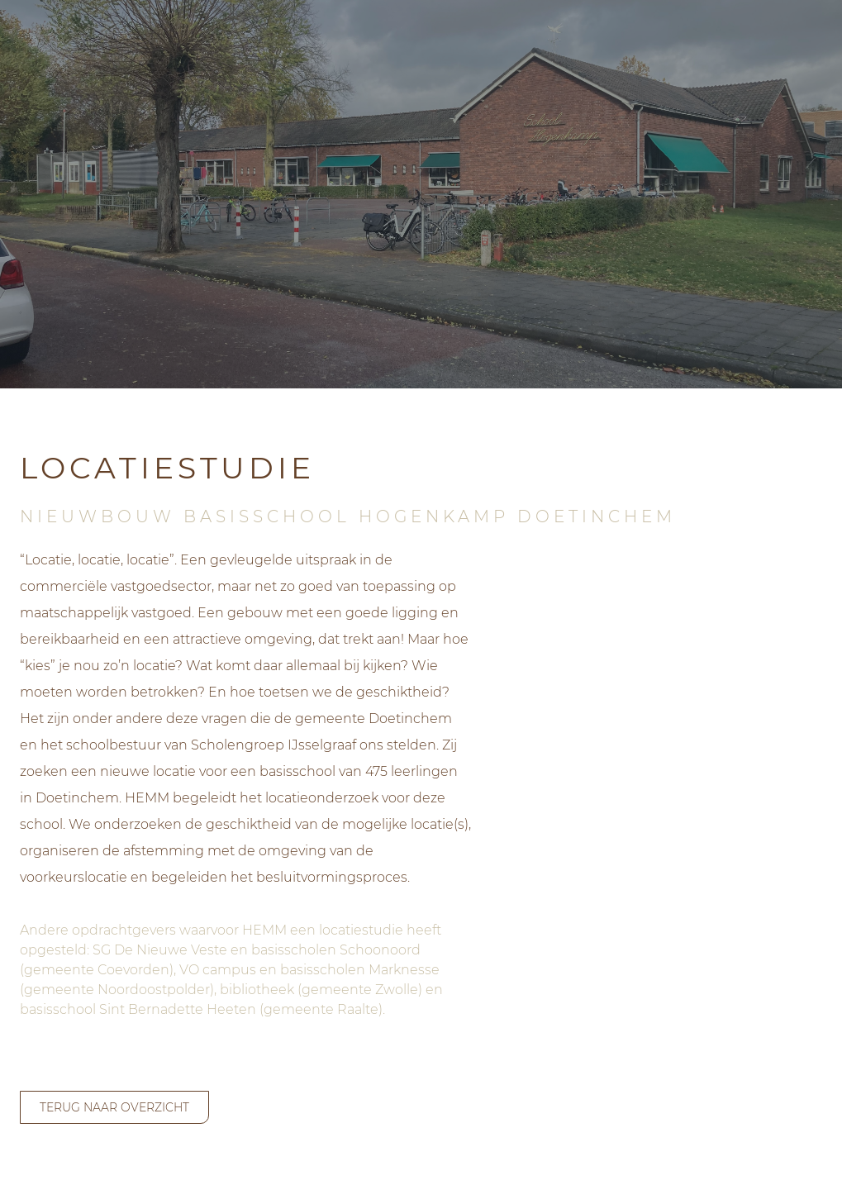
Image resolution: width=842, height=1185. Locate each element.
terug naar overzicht (114, 1107)
